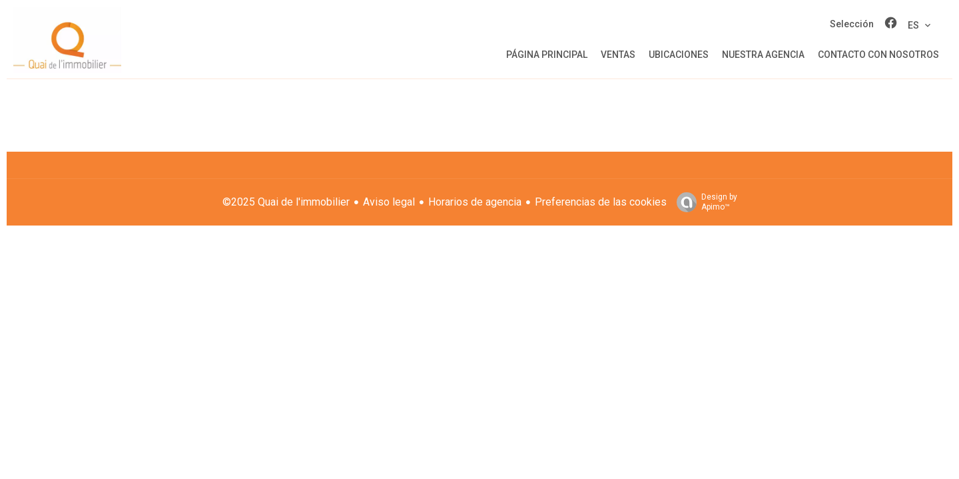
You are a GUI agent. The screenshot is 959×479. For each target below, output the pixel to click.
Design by (703, 202)
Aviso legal (389, 202)
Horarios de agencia (474, 202)
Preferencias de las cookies (601, 202)
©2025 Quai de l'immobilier (286, 202)
